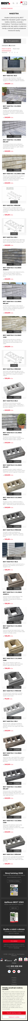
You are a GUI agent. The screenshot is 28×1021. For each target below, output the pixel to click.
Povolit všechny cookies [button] (14, 1013)
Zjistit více (14, 908)
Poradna (14, 982)
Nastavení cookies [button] (14, 1017)
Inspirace (14, 980)
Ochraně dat (16, 947)
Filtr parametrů (12, 41)
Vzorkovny (14, 984)
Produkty (14, 977)
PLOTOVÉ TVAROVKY (7, 8)
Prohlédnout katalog (14, 881)
